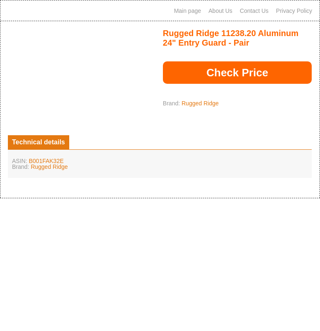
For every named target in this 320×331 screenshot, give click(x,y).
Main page (187, 10)
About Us (220, 10)
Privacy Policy (294, 10)
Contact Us (254, 10)
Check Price (237, 72)
